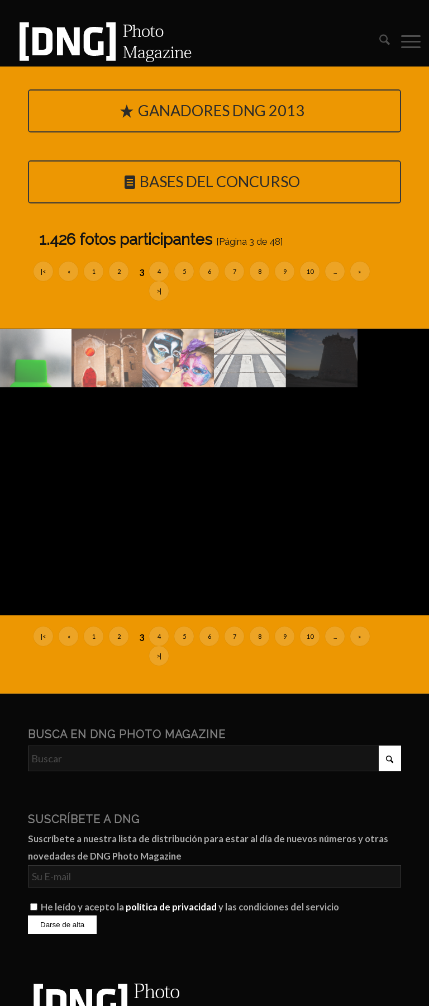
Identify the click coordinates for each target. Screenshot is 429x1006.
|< (43, 271)
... (335, 271)
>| (158, 291)
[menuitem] (379, 41)
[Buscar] (379, 41)
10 (310, 271)
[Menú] (405, 41)
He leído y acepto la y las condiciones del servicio (190, 907)
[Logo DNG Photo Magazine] (103, 41)
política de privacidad (171, 907)
